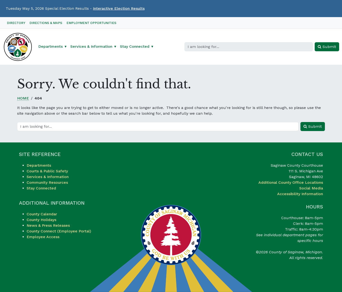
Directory (16, 23)
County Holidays (41, 219)
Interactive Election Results (119, 8)
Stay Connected (41, 188)
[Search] (249, 46)
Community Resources (47, 182)
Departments (39, 165)
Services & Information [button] (91, 46)
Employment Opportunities (91, 23)
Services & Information (48, 176)
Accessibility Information (300, 194)
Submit (327, 46)
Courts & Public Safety (47, 171)
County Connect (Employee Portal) (59, 231)
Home (23, 98)
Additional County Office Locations (290, 182)
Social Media (311, 188)
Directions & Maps (45, 23)
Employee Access (43, 237)
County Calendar (42, 214)
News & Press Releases (48, 225)
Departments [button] (50, 46)
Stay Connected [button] (134, 46)
